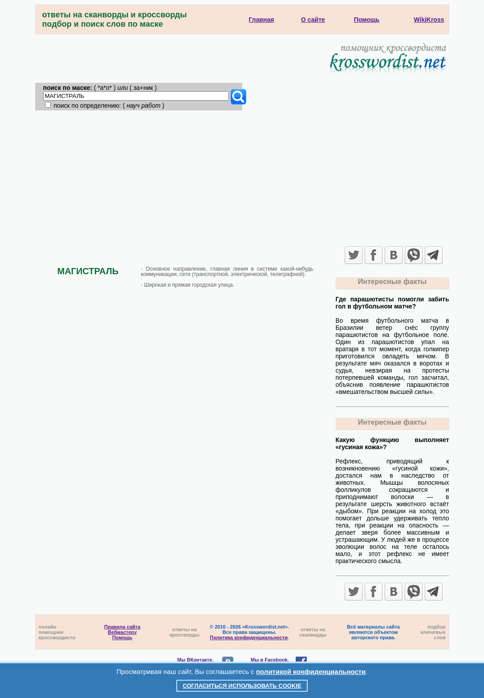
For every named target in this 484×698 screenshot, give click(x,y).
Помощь (122, 637)
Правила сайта (122, 626)
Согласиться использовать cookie (242, 685)
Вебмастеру (122, 632)
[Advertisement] (242, 177)
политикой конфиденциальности (311, 671)
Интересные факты (392, 281)
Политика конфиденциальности (249, 637)
